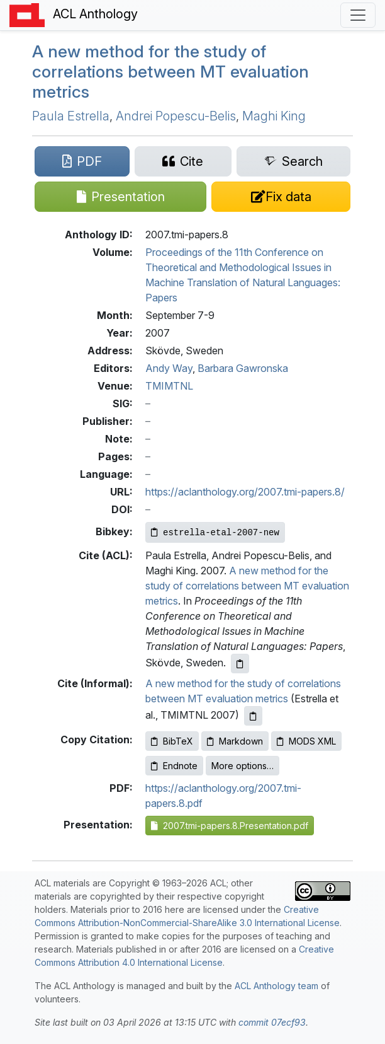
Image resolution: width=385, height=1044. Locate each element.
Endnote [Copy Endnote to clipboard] (174, 765)
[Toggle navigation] (358, 15)
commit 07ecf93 (272, 1022)
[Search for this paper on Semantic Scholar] (293, 161)
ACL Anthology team (276, 985)
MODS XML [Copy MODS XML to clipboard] (306, 741)
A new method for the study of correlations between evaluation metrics (170, 71)
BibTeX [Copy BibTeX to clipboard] (172, 741)
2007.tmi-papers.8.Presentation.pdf (229, 825)
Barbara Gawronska (243, 368)
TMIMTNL (169, 386)
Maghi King (274, 116)
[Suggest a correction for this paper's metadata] (280, 197)
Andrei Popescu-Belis (176, 116)
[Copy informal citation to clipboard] (253, 716)
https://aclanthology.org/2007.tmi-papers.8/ (245, 491)
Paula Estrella (70, 116)
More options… (242, 765)
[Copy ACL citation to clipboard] (240, 663)
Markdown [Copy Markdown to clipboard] (235, 741)
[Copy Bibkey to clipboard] (215, 532)
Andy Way (168, 368)
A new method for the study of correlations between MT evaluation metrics (247, 585)
